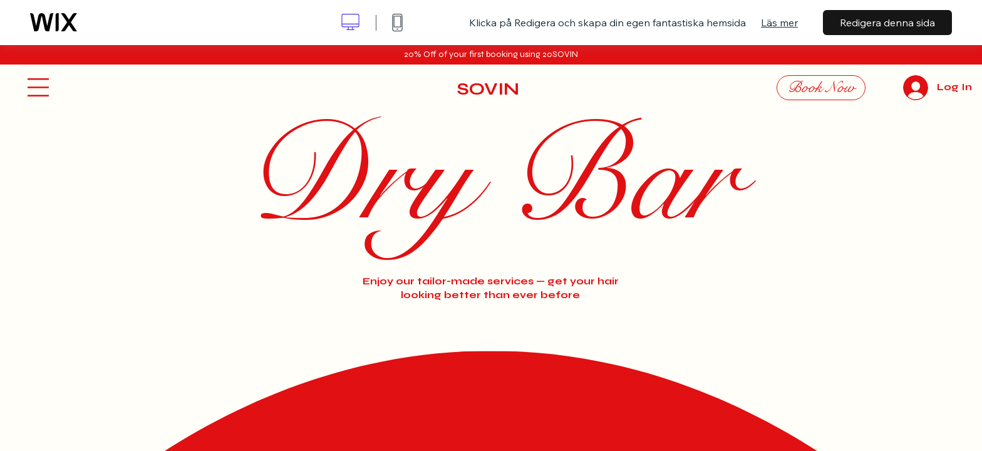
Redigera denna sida (887, 22)
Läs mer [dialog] (779, 22)
